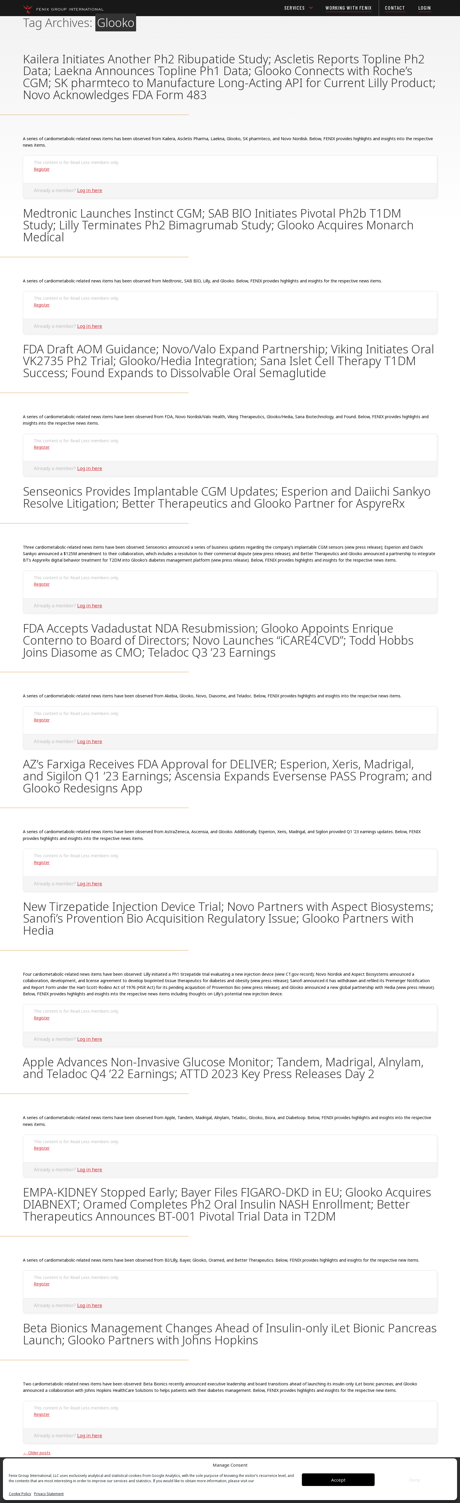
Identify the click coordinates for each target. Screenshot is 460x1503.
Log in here (89, 190)
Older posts (36, 1452)
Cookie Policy (20, 1494)
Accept (338, 1480)
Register (42, 169)
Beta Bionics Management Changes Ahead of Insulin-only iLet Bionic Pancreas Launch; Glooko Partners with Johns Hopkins (230, 1334)
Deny (414, 1480)
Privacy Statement (49, 1494)
